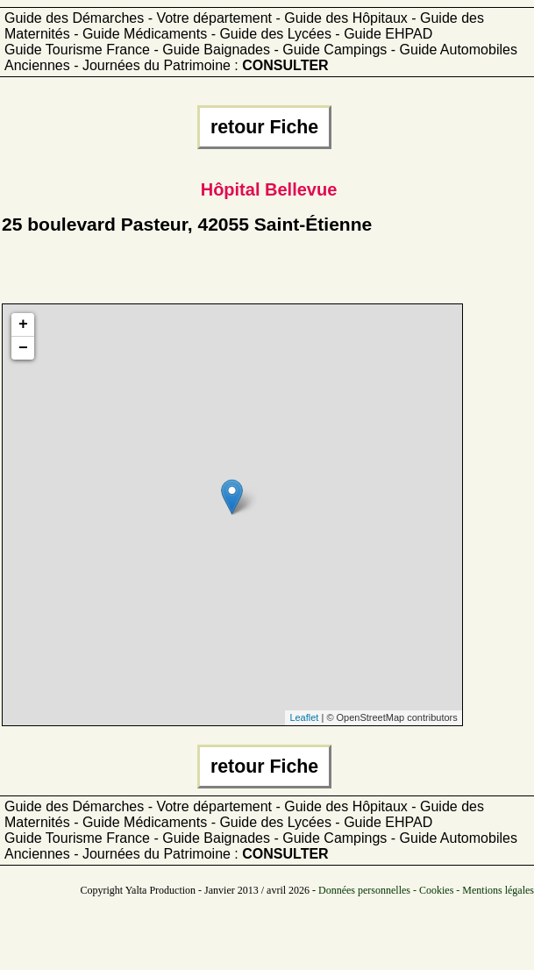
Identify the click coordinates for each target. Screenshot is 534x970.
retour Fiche (264, 127)
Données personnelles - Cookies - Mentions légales (426, 890)
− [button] (23, 348)
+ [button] (23, 324)
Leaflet (303, 717)
